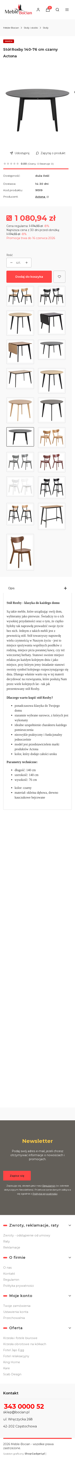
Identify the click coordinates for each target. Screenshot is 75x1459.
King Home (11, 1362)
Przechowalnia (14, 1318)
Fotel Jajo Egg (13, 1350)
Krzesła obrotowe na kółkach (24, 1344)
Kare (6, 1368)
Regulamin (48, 1185)
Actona (40, 196)
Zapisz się (17, 1175)
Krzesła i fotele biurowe (20, 1338)
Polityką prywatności (45, 1193)
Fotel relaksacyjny (16, 1356)
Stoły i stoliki (31, 27)
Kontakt (9, 1273)
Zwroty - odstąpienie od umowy (26, 1235)
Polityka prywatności (18, 1286)
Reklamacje (11, 1247)
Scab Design (12, 1374)
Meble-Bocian (11, 27)
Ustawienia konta (15, 1312)
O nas (7, 1267)
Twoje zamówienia (16, 1306)
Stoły (46, 27)
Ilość (9, 255)
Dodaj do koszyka (29, 277)
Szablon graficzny (24, 1453)
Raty (6, 1241)
